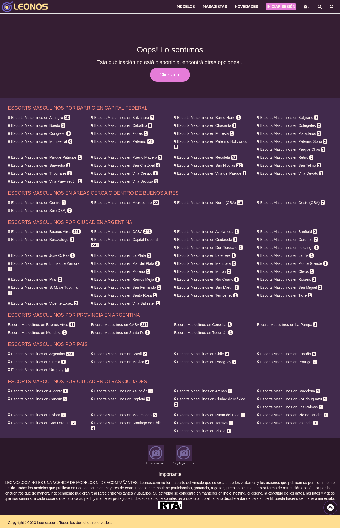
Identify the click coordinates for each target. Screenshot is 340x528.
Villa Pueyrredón (45, 181)
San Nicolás (208, 165)
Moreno (120, 271)
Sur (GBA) (40, 210)
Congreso (39, 133)
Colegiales (289, 125)
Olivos (285, 271)
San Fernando (126, 287)
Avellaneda (206, 231)
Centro (37, 202)
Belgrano (288, 117)
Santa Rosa (124, 295)
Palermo (122, 141)
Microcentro (125, 202)
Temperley (206, 295)
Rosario (287, 279)
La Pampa (287, 324)
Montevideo (124, 415)
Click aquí (169, 74)
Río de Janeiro (292, 415)
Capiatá (121, 399)
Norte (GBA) (208, 202)
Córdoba (287, 239)
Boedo (36, 125)
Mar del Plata (125, 263)
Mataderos (289, 133)
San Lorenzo (42, 423)
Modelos (186, 6)
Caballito (121, 125)
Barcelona (289, 391)
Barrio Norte (207, 117)
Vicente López (43, 303)
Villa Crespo (124, 173)
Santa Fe (120, 332)
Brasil (119, 354)
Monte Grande (292, 263)
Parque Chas (291, 149)
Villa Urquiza (125, 181)
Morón (202, 271)
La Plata (121, 255)
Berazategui (41, 239)
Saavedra (39, 165)
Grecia (37, 362)
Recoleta (205, 157)
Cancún (37, 399)
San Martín (206, 287)
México (120, 362)
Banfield (287, 231)
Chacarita (205, 125)
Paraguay (205, 362)
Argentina (41, 354)
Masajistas (215, 6)
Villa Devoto (290, 173)
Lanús (285, 255)
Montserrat (40, 141)
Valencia (287, 423)
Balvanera (123, 117)
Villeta (202, 431)
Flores (119, 133)
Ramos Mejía (125, 279)
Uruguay (38, 370)
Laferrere (205, 255)
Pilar (35, 279)
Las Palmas (290, 407)
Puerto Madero (126, 157)
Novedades (246, 6)
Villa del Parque (210, 173)
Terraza (203, 423)
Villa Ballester (125, 303)
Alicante (38, 391)
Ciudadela (205, 239)
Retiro (285, 157)
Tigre (284, 295)
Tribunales (40, 173)
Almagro (39, 117)
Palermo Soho (292, 141)
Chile (201, 354)
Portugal (287, 362)
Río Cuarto (206, 279)
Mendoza (205, 263)
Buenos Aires (44, 231)
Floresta (204, 133)
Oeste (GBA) (291, 202)
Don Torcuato (208, 247)
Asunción (122, 391)
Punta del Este (209, 415)
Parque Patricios (45, 157)
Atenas (203, 391)
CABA (121, 231)
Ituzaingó (288, 247)
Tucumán (203, 332)
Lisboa (37, 415)
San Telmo (289, 165)
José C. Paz (41, 255)
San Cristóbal (125, 165)
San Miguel (289, 287)
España (286, 354)
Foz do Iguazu (292, 399)
